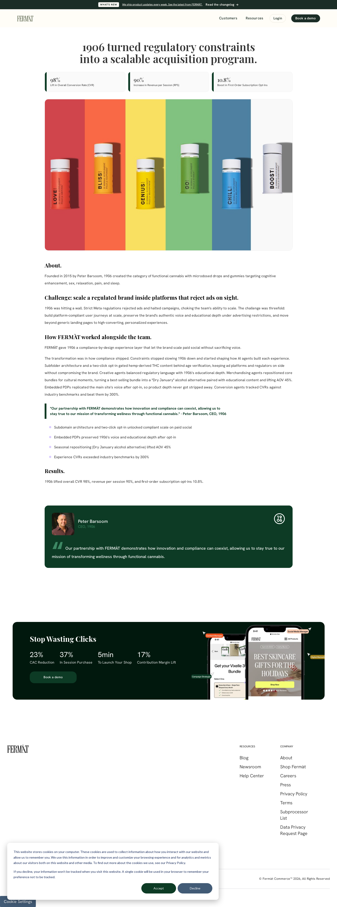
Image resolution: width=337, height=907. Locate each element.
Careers (288, 776)
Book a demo (305, 18)
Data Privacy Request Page (293, 830)
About (286, 758)
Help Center (252, 776)
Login (277, 18)
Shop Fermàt (293, 767)
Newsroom (250, 767)
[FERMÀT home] (25, 18)
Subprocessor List (294, 815)
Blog (244, 758)
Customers (228, 18)
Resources (254, 18)
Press (285, 785)
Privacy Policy (293, 794)
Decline (195, 888)
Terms (286, 803)
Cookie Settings (18, 901)
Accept (159, 888)
